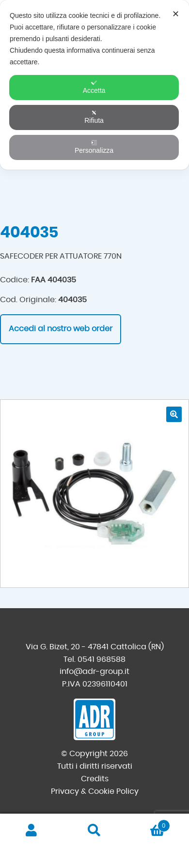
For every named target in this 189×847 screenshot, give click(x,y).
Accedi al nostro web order (60, 329)
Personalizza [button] (94, 147)
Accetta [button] (94, 87)
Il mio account (31, 830)
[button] (174, 414)
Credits (95, 779)
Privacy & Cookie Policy (95, 791)
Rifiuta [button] (94, 117)
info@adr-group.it (94, 671)
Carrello (148, 824)
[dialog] (94, 85)
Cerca (94, 830)
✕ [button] (175, 14)
